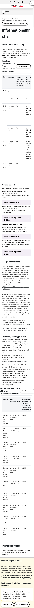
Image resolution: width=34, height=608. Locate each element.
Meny (10, 2)
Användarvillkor (18, 2)
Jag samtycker (7, 604)
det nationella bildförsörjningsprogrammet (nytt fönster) (15, 288)
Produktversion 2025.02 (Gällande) (14, 23)
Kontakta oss (14, 2)
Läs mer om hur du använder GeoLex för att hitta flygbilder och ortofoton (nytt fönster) (15, 329)
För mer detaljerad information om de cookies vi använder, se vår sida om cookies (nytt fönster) (17, 577)
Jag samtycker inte (22, 604)
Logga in (22, 2)
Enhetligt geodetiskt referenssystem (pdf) (14, 361)
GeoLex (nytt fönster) (24, 324)
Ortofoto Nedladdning (8, 20)
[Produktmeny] (4, 12)
